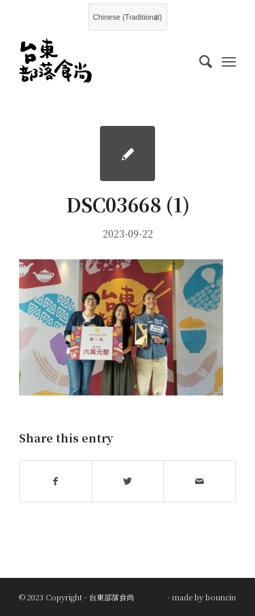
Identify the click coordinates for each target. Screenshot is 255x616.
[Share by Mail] (199, 481)
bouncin (220, 596)
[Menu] (229, 60)
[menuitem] (199, 60)
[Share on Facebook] (56, 481)
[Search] (199, 60)
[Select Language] (127, 17)
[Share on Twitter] (128, 481)
